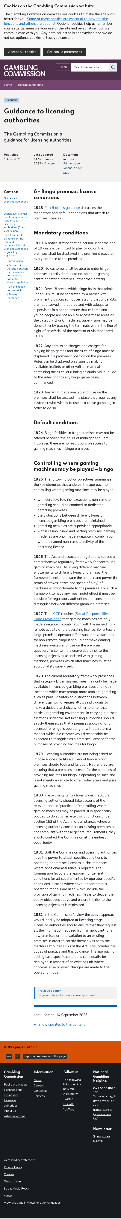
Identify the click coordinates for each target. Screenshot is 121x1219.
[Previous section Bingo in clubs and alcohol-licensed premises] (75, 993)
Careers (39, 1086)
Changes (49, 164)
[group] (75, 1025)
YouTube (68, 1110)
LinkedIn (68, 1105)
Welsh (8, 1196)
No (17, 1057)
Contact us (40, 1091)
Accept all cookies (22, 52)
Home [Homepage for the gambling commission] (8, 85)
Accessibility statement (19, 1160)
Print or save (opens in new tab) (72, 168)
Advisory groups (14, 1116)
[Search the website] (113, 68)
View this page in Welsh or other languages (32, 1203)
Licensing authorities (29, 85)
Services (39, 1096)
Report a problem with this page (44, 1057)
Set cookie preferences (64, 52)
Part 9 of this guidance (62, 208)
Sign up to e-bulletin (101, 1139)
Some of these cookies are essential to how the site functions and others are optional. (56, 21)
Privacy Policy (13, 1168)
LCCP (55, 614)
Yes (9, 1057)
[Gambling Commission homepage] (24, 76)
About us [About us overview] (10, 1111)
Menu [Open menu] (63, 68)
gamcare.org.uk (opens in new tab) (103, 1114)
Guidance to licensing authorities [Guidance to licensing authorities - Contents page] (16, 200)
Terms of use (12, 1182)
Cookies (9, 1175)
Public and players (16, 1085)
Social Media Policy (16, 1189)
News (38, 1081)
